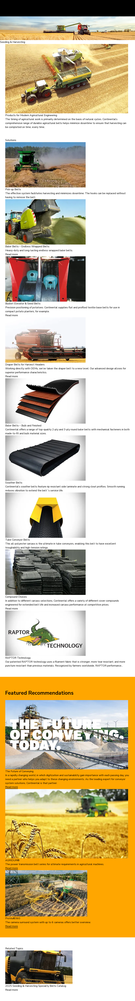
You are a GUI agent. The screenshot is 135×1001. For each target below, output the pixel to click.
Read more (11, 254)
